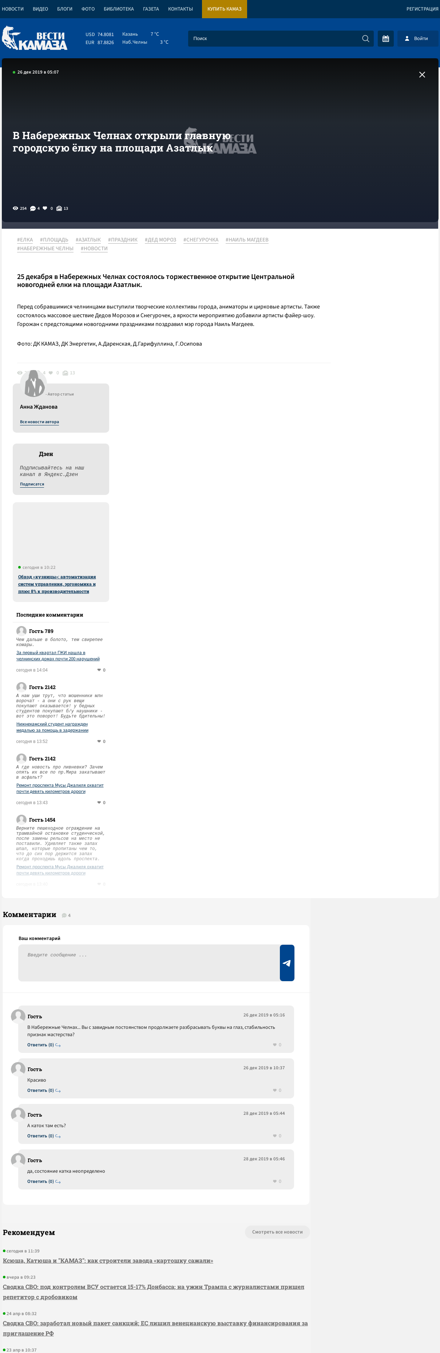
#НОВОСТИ (97, 248)
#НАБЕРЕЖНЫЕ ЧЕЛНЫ (48, 248)
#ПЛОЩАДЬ (57, 240)
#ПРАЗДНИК (125, 240)
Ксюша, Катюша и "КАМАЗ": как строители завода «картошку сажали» (107, 1091)
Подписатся (350, 310)
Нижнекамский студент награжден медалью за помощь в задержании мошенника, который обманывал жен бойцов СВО (374, 553)
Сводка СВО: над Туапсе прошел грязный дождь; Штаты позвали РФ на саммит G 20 (128, 1190)
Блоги (64, 9)
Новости (13, 9)
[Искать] (366, 39)
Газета (151, 9)
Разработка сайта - (411, 1332)
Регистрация (423, 9)
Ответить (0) (42, 875)
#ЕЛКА (28, 240)
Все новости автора (357, 248)
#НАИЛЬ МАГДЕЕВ (250, 240)
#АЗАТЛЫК (91, 240)
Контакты (180, 9)
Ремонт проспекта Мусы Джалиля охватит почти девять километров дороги (378, 614)
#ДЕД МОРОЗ (163, 240)
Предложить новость (366, 879)
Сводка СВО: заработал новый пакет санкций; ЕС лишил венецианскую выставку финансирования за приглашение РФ (124, 1159)
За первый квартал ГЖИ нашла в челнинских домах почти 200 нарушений (376, 482)
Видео (40, 9)
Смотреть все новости (242, 1063)
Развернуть (220, 1304)
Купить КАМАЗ (224, 9)
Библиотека (119, 9)
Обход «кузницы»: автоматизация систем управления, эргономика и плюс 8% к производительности (376, 410)
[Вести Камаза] (34, 38)
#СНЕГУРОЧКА (203, 240)
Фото (88, 9)
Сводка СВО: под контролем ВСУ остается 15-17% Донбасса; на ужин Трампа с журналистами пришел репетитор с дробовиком (116, 1123)
